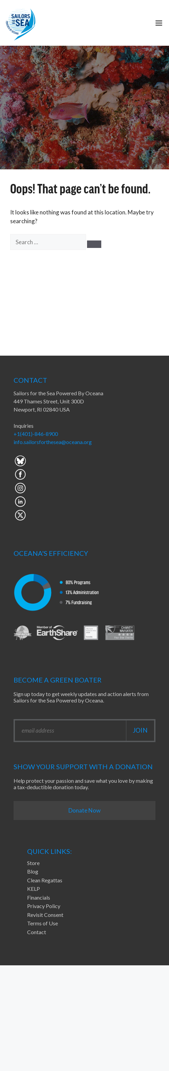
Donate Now (84, 810)
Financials (38, 897)
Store (33, 863)
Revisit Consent (45, 914)
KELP (33, 888)
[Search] (94, 244)
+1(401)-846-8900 (36, 433)
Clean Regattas (44, 880)
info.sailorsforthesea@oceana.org (53, 442)
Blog (32, 871)
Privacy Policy (43, 906)
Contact (36, 932)
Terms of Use (42, 923)
